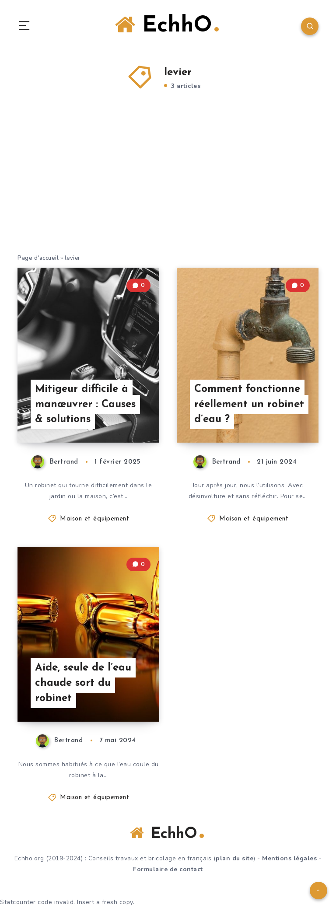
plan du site (234, 858)
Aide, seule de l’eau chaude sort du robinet (83, 683)
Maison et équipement (94, 519)
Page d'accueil (38, 258)
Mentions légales (289, 858)
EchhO (167, 25)
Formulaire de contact (168, 869)
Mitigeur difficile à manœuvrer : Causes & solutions (85, 404)
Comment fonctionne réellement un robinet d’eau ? (249, 404)
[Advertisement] (168, 187)
